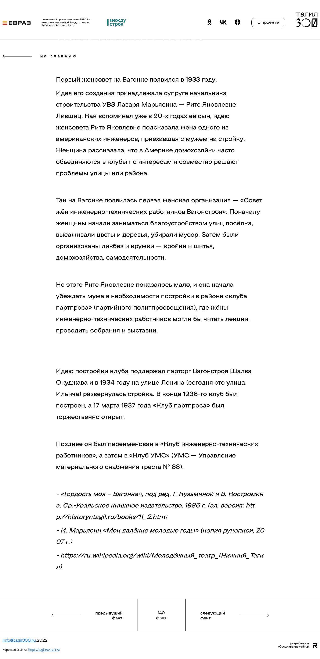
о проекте (268, 21)
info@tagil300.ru (19, 639)
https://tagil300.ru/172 (44, 650)
